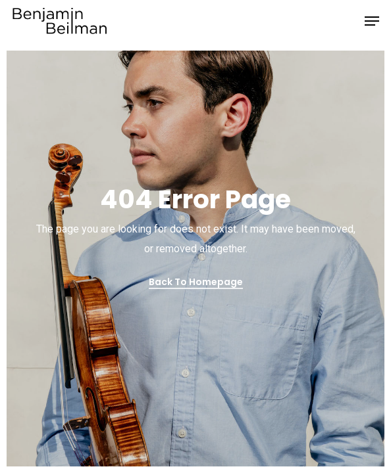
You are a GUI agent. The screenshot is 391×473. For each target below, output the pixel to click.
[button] (372, 21)
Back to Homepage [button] (196, 281)
